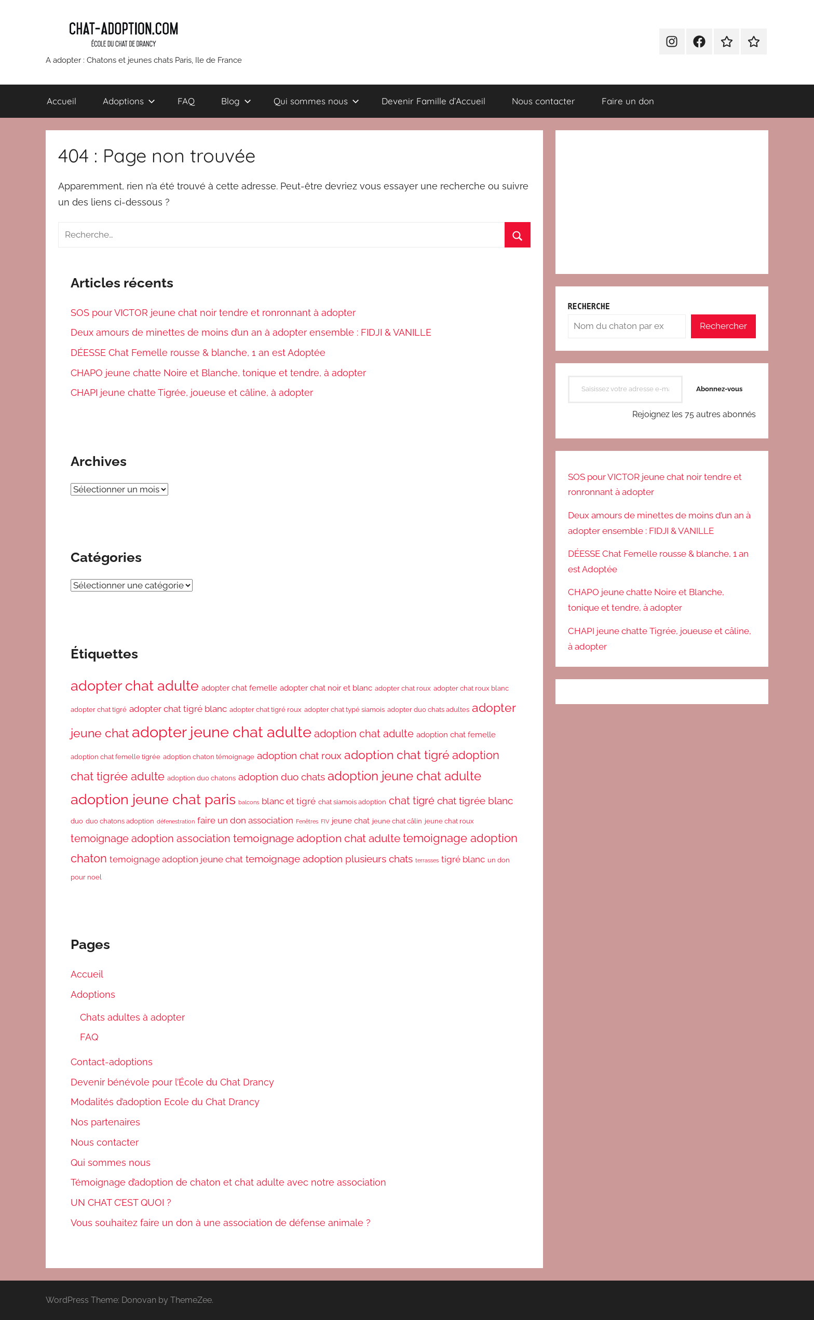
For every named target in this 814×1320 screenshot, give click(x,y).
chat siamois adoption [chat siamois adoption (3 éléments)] (352, 802)
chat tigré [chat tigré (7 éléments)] (412, 800)
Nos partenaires (105, 1122)
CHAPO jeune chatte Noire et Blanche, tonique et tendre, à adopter (218, 372)
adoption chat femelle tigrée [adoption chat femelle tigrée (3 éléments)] (115, 757)
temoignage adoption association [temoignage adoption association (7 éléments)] (150, 838)
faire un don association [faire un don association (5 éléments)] (245, 820)
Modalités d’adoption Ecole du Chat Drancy (165, 1101)
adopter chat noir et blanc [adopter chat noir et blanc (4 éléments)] (326, 688)
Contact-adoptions (112, 1061)
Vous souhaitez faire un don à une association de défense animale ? (221, 1222)
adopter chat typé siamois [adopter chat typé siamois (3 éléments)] (344, 709)
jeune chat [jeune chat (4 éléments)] (351, 821)
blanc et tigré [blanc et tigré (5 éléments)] (289, 801)
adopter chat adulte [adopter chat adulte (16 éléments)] (135, 686)
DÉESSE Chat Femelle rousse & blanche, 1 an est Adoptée (198, 352)
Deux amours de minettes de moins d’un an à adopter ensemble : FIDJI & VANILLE (251, 332)
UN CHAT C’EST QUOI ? (121, 1202)
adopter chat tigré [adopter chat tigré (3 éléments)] (99, 709)
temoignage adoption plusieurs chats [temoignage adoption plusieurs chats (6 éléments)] (329, 858)
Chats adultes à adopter (132, 1017)
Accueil (61, 100)
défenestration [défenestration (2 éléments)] (176, 821)
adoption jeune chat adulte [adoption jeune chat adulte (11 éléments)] (404, 776)
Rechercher (723, 326)
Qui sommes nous (316, 100)
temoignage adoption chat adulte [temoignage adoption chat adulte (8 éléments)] (316, 838)
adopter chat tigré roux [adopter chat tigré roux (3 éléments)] (265, 709)
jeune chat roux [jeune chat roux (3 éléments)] (449, 821)
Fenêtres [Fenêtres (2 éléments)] (307, 821)
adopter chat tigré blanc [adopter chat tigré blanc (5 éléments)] (178, 709)
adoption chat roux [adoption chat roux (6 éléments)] (299, 755)
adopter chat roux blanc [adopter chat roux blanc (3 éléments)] (471, 688)
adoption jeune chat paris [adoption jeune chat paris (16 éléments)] (153, 799)
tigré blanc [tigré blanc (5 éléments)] (463, 859)
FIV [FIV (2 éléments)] (325, 821)
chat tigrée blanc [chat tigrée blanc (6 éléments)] (475, 800)
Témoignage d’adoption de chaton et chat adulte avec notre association (228, 1182)
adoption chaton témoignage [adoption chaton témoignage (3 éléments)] (208, 757)
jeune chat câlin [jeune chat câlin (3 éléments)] (397, 821)
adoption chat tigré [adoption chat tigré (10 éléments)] (397, 755)
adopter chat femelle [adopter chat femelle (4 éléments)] (239, 688)
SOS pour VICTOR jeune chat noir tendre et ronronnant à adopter (213, 312)
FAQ (186, 100)
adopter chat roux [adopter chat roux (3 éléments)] (403, 688)
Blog (236, 100)
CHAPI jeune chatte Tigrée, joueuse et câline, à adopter (192, 392)
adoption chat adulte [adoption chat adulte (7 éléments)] (364, 733)
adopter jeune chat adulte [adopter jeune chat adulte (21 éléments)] (221, 732)
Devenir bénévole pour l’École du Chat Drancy (172, 1082)
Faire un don (628, 100)
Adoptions (129, 100)
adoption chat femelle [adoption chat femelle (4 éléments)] (456, 734)
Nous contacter (543, 100)
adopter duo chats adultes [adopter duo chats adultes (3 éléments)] (428, 709)
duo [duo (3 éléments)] (77, 821)
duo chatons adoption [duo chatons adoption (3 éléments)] (120, 821)
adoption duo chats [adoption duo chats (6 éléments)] (281, 776)
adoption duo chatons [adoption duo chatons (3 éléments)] (201, 778)
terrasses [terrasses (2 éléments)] (427, 860)
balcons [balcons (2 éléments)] (248, 802)
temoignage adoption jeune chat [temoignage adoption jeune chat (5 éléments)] (176, 859)
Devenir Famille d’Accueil (433, 100)
